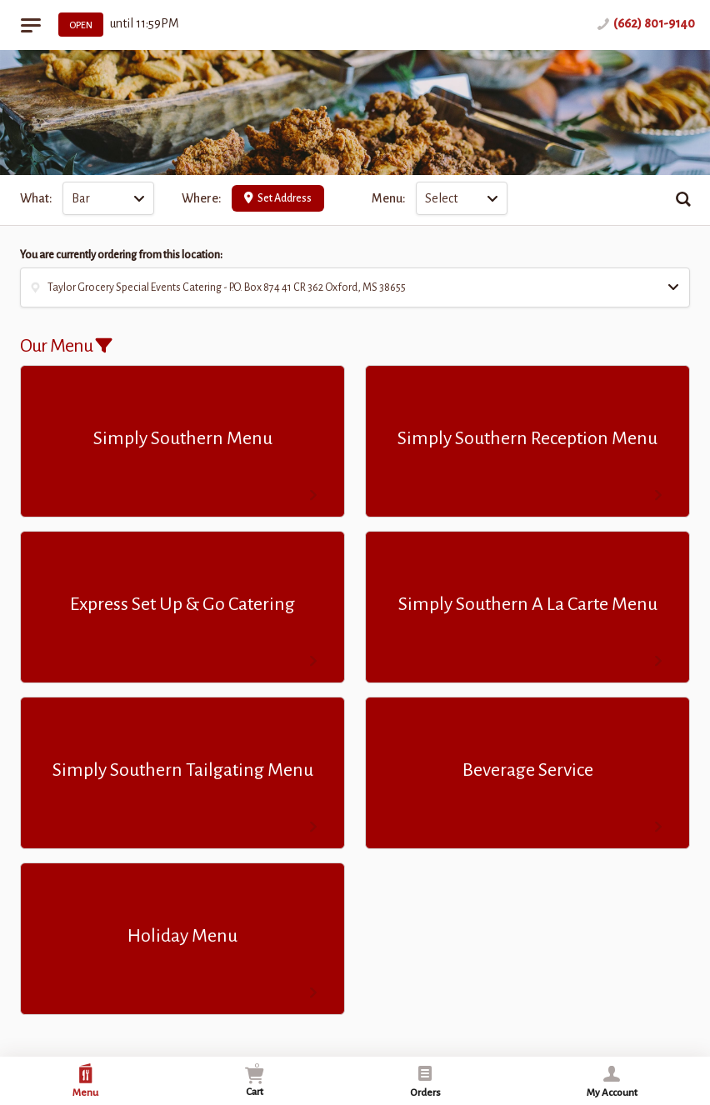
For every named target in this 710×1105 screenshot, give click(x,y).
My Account (612, 1080)
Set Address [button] (278, 198)
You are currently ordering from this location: (121, 255)
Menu (85, 1080)
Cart (254, 1079)
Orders (425, 1080)
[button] (355, 288)
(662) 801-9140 (654, 23)
